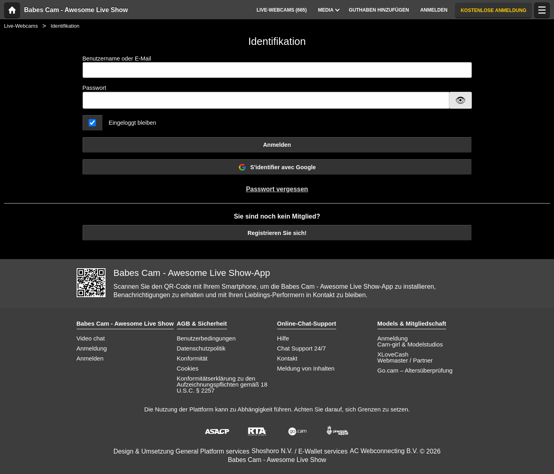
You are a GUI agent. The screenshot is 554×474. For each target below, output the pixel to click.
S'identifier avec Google (277, 167)
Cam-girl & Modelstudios (410, 344)
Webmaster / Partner (405, 360)
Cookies (188, 368)
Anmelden (277, 145)
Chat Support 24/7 (301, 348)
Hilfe (283, 338)
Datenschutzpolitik (201, 348)
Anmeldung (92, 348)
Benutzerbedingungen (206, 338)
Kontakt (287, 358)
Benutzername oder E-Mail (277, 66)
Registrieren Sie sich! (277, 233)
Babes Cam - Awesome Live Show (76, 10)
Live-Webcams (21, 26)
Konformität (192, 358)
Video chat (91, 338)
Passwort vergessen (277, 189)
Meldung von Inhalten (306, 368)
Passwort (94, 88)
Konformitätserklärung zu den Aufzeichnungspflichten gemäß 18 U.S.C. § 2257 (222, 384)
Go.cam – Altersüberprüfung (415, 370)
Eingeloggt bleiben (132, 123)
